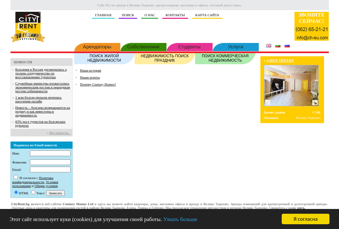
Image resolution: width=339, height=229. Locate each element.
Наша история (90, 70)
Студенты (189, 46)
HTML (24, 193)
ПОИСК (128, 15)
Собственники (143, 46)
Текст (40, 193)
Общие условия (46, 186)
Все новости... (59, 133)
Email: (17, 169)
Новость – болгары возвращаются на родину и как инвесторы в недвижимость (42, 111)
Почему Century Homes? (98, 84)
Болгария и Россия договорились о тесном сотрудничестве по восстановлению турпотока (41, 73)
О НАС (150, 15)
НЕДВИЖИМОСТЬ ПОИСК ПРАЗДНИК (165, 58)
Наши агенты (90, 77)
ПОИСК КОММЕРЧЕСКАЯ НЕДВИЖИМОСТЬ (225, 58)
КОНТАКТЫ (175, 15)
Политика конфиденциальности (32, 180)
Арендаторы (97, 46)
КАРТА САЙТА (207, 15)
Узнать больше (180, 220)
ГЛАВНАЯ (103, 15)
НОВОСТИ (23, 62)
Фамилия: (19, 162)
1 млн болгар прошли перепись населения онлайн (38, 99)
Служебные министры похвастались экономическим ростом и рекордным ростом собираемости (42, 87)
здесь (301, 208)
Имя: (16, 153)
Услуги (236, 46)
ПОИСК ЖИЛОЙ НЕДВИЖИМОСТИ (104, 58)
